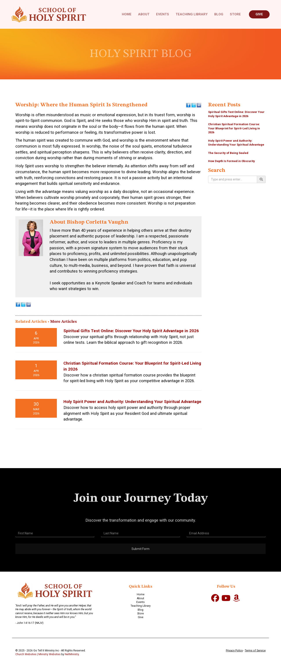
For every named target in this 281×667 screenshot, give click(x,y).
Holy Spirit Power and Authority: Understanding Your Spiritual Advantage (132, 401)
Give (259, 14)
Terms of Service (255, 650)
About (144, 14)
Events (162, 14)
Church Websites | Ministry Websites (38, 654)
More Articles (63, 322)
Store (235, 14)
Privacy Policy (234, 650)
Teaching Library (192, 14)
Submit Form (140, 560)
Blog (218, 14)
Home (126, 14)
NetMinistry (72, 654)
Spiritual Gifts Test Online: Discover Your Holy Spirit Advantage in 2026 (131, 330)
